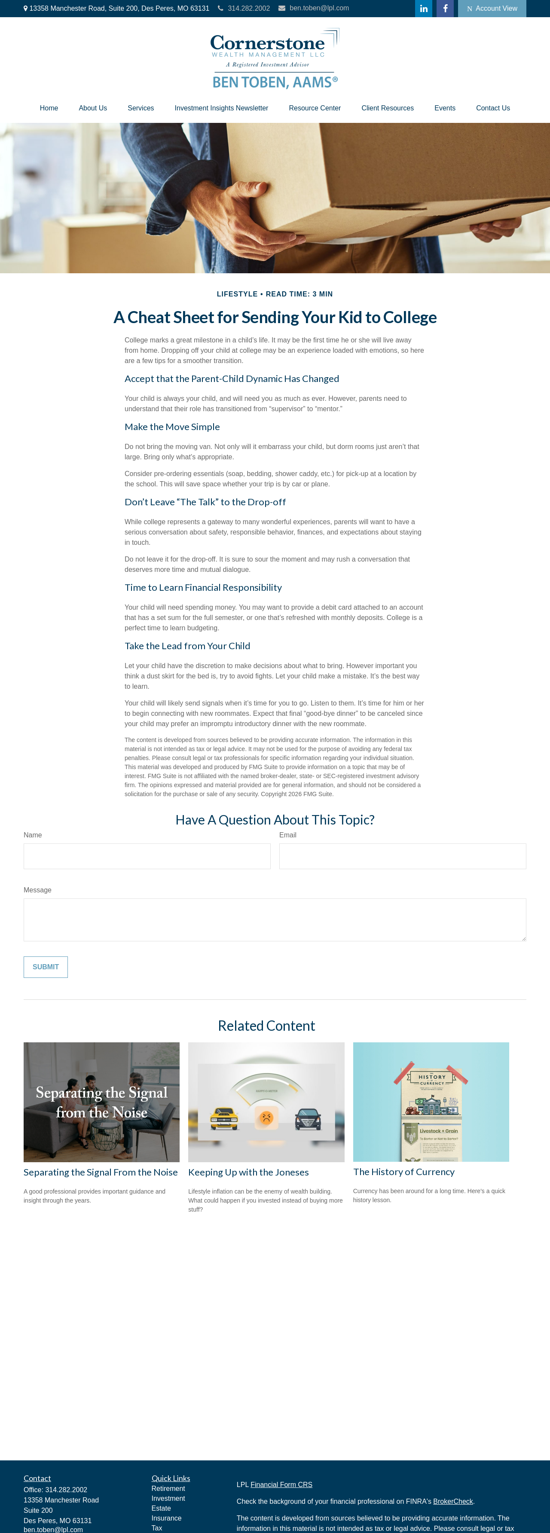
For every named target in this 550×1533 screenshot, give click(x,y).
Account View (492, 8)
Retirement (168, 1488)
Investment (168, 1498)
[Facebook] (445, 8)
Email (287, 835)
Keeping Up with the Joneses (248, 1172)
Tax (157, 1528)
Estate (161, 1508)
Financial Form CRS (281, 1484)
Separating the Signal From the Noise (101, 1172)
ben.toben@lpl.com (313, 8)
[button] (49, 108)
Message (38, 890)
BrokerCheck (453, 1501)
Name (33, 835)
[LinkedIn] (423, 8)
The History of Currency (404, 1171)
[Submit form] (46, 967)
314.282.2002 (244, 8)
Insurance (167, 1518)
